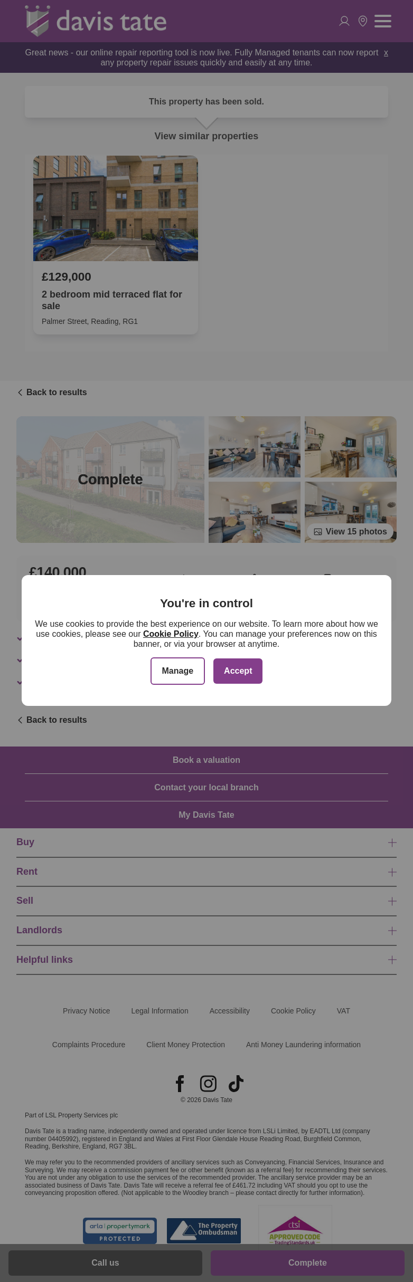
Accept (238, 670)
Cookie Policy (171, 633)
